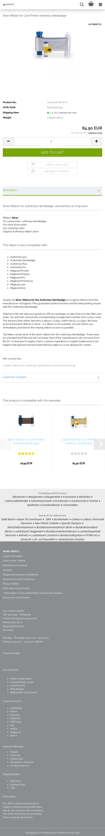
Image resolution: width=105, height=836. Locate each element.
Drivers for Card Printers (16, 596)
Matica (14, 727)
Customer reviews (14, 377)
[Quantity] (52, 141)
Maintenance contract (15, 563)
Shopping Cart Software (39, 831)
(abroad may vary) (68, 113)
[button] (8, 141)
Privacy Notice (11, 582)
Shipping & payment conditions (20, 573)
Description (10, 190)
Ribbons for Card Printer (23, 690)
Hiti (12, 723)
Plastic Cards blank (20, 677)
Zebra (13, 733)
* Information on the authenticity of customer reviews (32, 591)
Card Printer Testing (14, 559)
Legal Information (13, 554)
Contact (7, 568)
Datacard (15, 716)
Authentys (16, 706)
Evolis (13, 709)
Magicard (15, 730)
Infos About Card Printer (16, 586)
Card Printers (17, 683)
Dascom (14, 713)
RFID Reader (17, 687)
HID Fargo (15, 720)
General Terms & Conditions (18, 577)
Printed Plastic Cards (21, 680)
